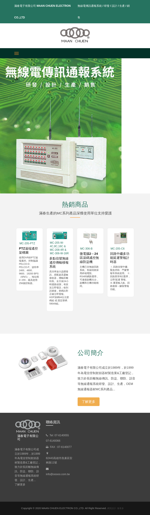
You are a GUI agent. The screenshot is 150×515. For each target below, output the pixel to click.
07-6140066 (53, 440)
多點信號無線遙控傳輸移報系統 (59, 262)
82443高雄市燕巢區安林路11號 (59, 460)
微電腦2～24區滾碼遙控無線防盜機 (89, 258)
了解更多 (88, 401)
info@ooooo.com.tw (58, 474)
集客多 (120, 508)
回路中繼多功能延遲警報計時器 (119, 258)
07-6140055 (61, 435)
